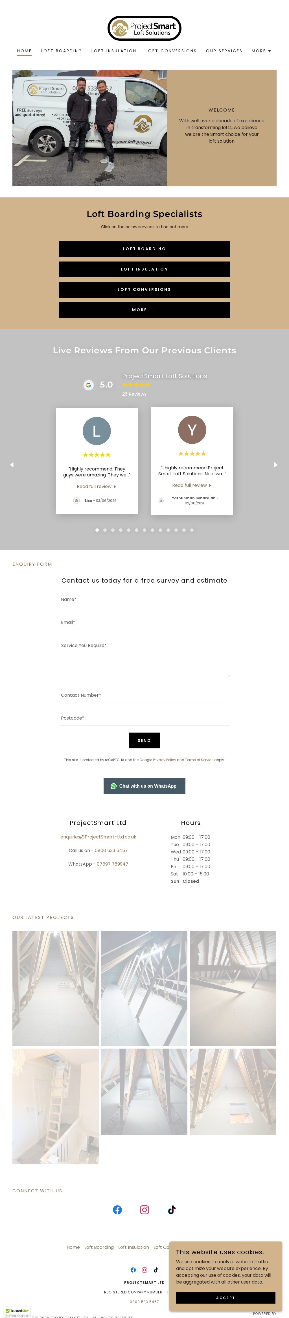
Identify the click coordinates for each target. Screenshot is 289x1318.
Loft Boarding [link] (61, 51)
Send (145, 740)
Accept (225, 1297)
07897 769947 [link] (112, 864)
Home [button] (73, 1251)
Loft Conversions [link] (171, 51)
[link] (144, 28)
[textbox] (144, 599)
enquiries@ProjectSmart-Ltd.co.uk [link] (98, 837)
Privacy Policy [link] (164, 759)
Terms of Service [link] (199, 759)
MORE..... (144, 310)
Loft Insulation (144, 269)
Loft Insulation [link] (114, 51)
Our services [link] (224, 51)
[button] (262, 50)
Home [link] (24, 51)
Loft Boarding (145, 249)
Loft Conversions (144, 289)
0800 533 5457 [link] (111, 850)
